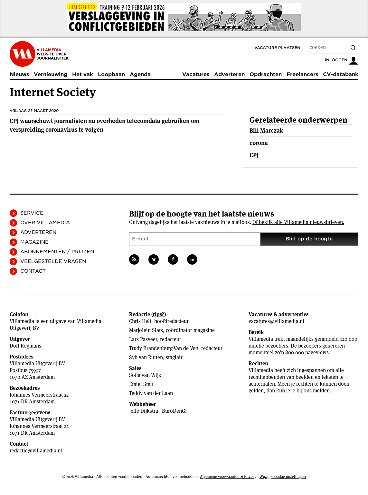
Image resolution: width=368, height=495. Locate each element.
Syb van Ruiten (146, 357)
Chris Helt (140, 321)
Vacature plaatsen (277, 47)
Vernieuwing (50, 74)
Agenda (140, 74)
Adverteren (229, 74)
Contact (33, 271)
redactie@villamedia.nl (36, 450)
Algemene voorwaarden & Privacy (228, 476)
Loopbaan (111, 74)
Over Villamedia (45, 223)
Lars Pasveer (143, 339)
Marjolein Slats (146, 330)
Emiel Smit (141, 384)
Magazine (34, 242)
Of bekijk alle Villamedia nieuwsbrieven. (298, 222)
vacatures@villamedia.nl (276, 321)
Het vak (82, 74)
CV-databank (340, 74)
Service (31, 213)
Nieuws (19, 74)
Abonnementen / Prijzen (57, 252)
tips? (158, 314)
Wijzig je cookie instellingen (282, 476)
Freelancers (302, 74)
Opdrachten (266, 74)
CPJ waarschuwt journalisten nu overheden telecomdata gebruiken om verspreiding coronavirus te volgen (104, 125)
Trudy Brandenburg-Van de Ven (163, 348)
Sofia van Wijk (145, 375)
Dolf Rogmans (25, 345)
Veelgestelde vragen (53, 261)
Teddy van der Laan (151, 393)
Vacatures (195, 74)
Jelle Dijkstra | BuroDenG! (158, 411)
